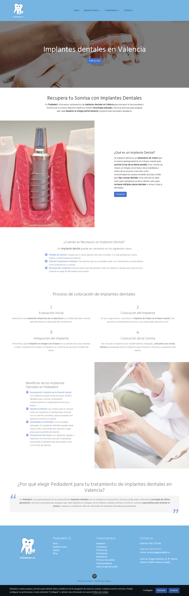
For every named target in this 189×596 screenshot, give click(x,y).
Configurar (148, 590)
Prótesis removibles (105, 560)
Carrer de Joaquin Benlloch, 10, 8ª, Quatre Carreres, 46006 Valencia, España (158, 560)
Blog (55, 553)
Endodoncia (101, 557)
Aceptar (174, 590)
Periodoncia (101, 553)
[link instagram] (94, 576)
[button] (92, 10)
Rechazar (161, 590)
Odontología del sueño (107, 567)
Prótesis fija (101, 550)
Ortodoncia (101, 547)
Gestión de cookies (102, 581)
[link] (18, 10)
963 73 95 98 (155, 543)
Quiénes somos (60, 547)
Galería (56, 550)
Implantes (100, 543)
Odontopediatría (104, 563)
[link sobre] (29, 548)
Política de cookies (85, 581)
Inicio (55, 543)
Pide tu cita (94, 61)
